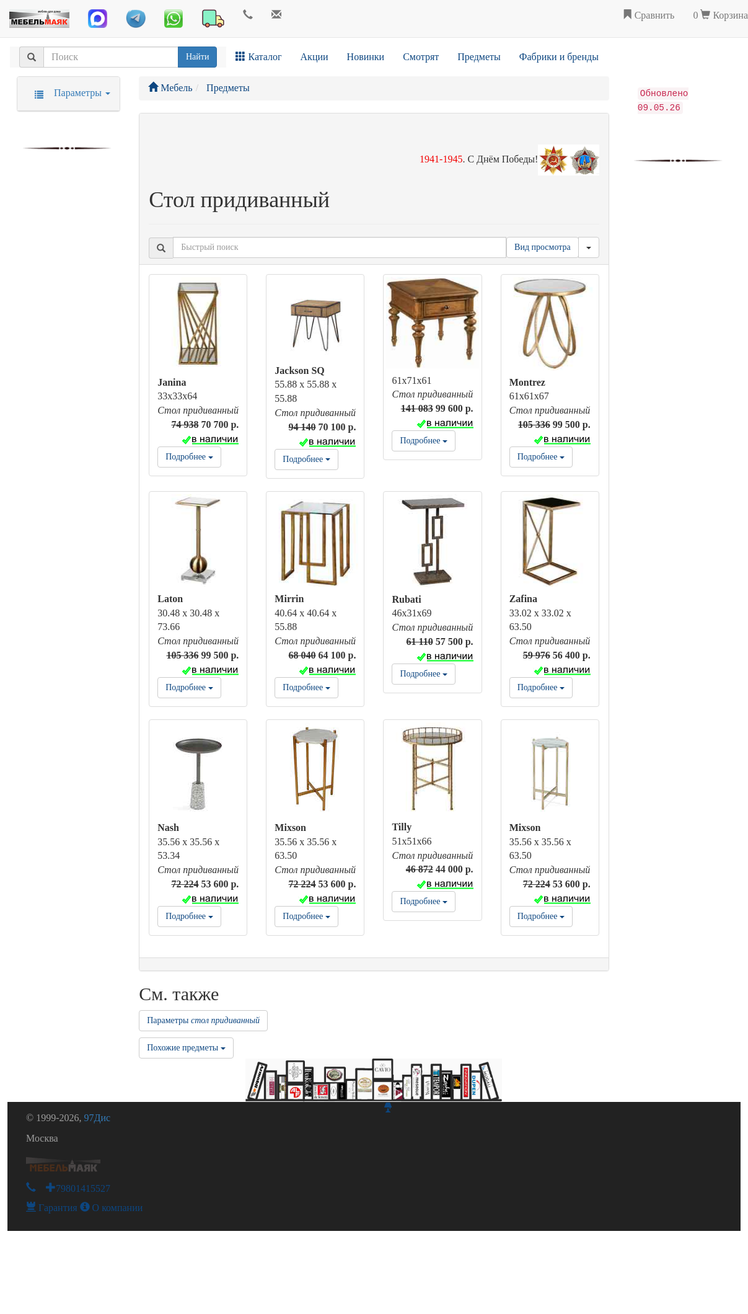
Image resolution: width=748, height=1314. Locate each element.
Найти (197, 56)
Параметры (203, 1020)
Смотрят (421, 56)
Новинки (366, 56)
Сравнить (648, 15)
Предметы (479, 56)
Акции (314, 56)
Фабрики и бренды (559, 56)
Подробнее (189, 456)
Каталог (258, 56)
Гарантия (51, 1207)
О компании (111, 1207)
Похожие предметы (186, 1047)
